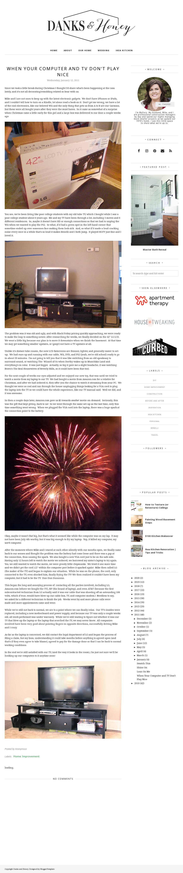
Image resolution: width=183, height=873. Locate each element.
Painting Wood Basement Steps (160, 521)
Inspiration (154, 407)
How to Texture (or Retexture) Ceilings (156, 506)
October (141, 626)
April (140, 651)
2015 (136, 598)
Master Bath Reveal (154, 249)
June (139, 643)
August (141, 634)
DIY (154, 380)
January (141, 659)
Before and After (154, 401)
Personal (155, 421)
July (139, 638)
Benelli (155, 428)
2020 (136, 577)
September (143, 630)
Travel (154, 435)
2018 (136, 586)
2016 (136, 594)
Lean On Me (143, 671)
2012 (136, 610)
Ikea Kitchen (154, 414)
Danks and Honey (20, 869)
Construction (154, 394)
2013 (136, 606)
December (142, 618)
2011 (136, 614)
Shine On (142, 667)
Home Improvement (26, 756)
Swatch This (143, 663)
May (139, 647)
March (140, 655)
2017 (136, 590)
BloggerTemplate (47, 869)
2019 (136, 581)
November (142, 622)
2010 (136, 683)
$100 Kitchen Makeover (159, 535)
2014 (136, 602)
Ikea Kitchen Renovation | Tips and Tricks (160, 551)
